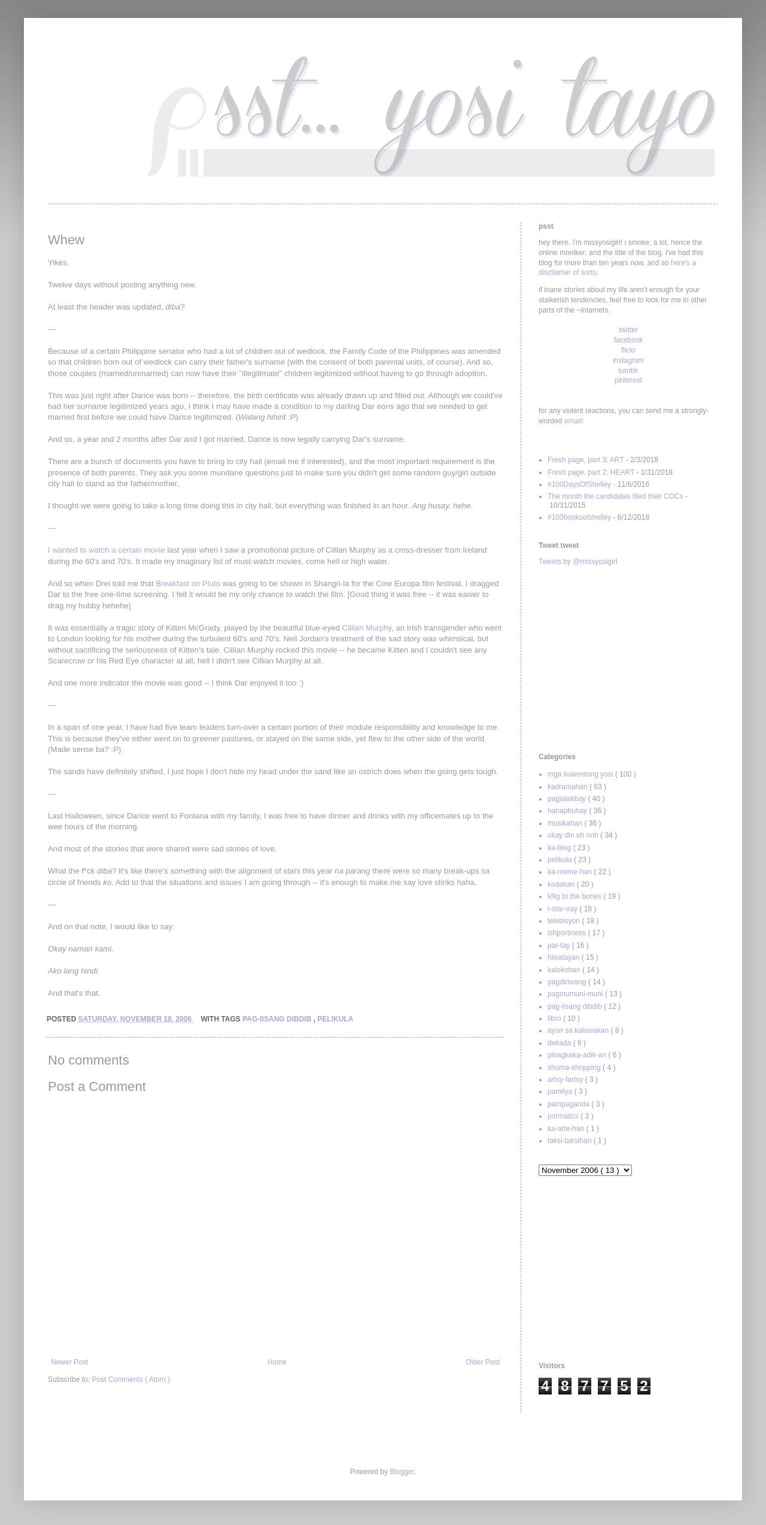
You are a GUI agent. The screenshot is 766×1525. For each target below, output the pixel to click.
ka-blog (560, 848)
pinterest (628, 380)
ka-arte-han (567, 1128)
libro (555, 1018)
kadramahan (568, 787)
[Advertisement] (628, 660)
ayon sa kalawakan (579, 1030)
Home (277, 1362)
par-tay (560, 945)
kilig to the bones (575, 896)
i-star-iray (563, 909)
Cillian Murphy (367, 627)
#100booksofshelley (579, 517)
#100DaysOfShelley (579, 484)
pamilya (561, 1091)
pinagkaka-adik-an (578, 1055)
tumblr (628, 370)
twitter (628, 330)
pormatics (564, 1116)
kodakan (562, 884)
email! (573, 421)
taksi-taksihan (571, 1140)
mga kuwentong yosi (581, 774)
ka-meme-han (571, 872)
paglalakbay (568, 799)
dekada (560, 1043)
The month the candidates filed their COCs (615, 496)
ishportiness (568, 933)
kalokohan (565, 970)
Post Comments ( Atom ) (131, 1379)
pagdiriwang (568, 982)
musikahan (566, 823)
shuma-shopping (575, 1067)
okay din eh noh (574, 835)
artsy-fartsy (566, 1079)
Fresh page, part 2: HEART (591, 472)
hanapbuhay (568, 811)
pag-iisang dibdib (277, 1019)
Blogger (402, 1472)
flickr (628, 350)
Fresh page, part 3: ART (586, 460)
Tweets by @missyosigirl (578, 561)
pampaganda (569, 1104)
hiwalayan (565, 957)
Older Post (483, 1362)
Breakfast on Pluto (188, 583)
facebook (628, 340)
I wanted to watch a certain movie (106, 549)
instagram (629, 360)
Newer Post (69, 1362)
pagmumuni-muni (576, 994)
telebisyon (565, 921)
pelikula (335, 1019)
